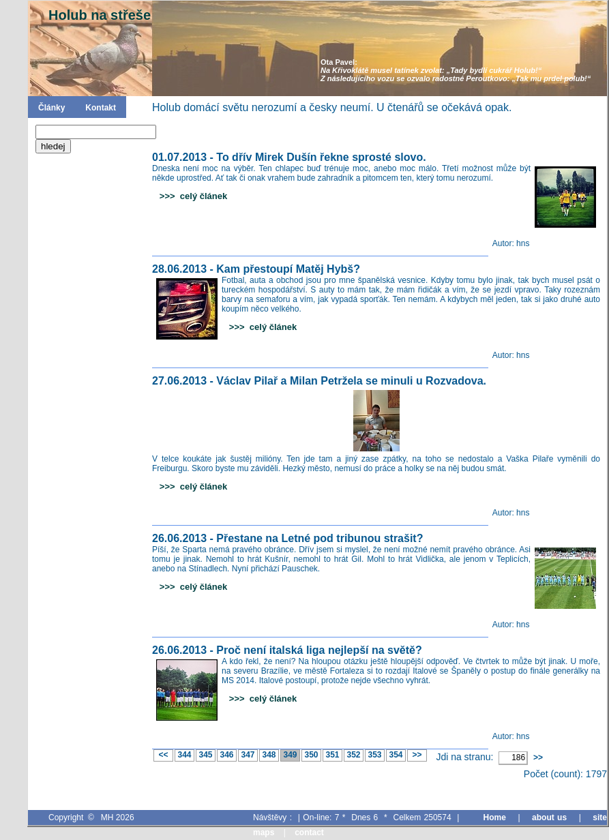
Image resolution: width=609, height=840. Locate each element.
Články (51, 107)
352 (353, 755)
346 (227, 755)
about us (549, 817)
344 (184, 755)
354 (396, 755)
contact (309, 832)
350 (311, 755)
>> (416, 755)
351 (332, 755)
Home (495, 817)
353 (375, 755)
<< (163, 755)
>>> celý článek (189, 196)
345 (205, 755)
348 (269, 755)
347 (248, 755)
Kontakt (100, 107)
